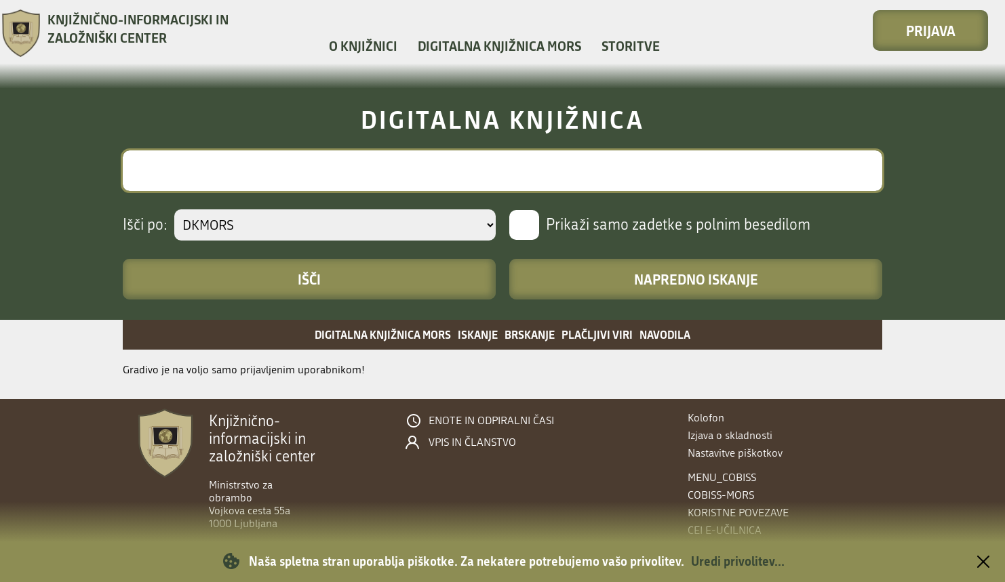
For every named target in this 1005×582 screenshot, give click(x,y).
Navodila (664, 334)
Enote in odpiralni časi (491, 420)
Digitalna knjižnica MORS (499, 46)
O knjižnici (363, 46)
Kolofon (706, 417)
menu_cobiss (722, 477)
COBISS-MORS (721, 495)
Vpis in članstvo (472, 442)
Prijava (930, 30)
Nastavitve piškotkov (735, 452)
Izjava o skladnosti (730, 435)
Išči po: (145, 225)
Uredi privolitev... (738, 561)
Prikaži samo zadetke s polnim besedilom (678, 225)
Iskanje (478, 334)
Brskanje (530, 334)
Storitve (631, 46)
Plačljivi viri (597, 334)
